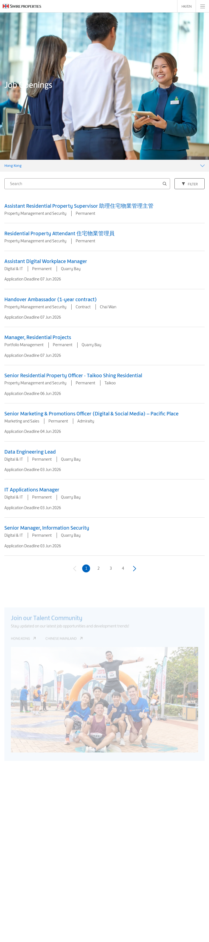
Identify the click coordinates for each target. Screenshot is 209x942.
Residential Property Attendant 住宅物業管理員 (59, 233)
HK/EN (187, 6)
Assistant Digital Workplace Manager (45, 261)
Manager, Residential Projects (37, 337)
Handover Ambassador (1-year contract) (50, 299)
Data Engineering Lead (30, 451)
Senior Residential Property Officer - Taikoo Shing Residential (73, 375)
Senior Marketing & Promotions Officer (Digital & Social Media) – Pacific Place (91, 413)
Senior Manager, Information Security (46, 527)
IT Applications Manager (31, 489)
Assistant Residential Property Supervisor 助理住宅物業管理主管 (78, 206)
